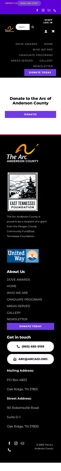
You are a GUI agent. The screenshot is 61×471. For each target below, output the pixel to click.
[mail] (49, 10)
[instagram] (43, 10)
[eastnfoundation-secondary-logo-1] (23, 172)
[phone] (55, 10)
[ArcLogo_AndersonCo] (9, 27)
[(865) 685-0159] (29, 3)
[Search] (33, 27)
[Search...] (23, 27)
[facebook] (37, 10)
